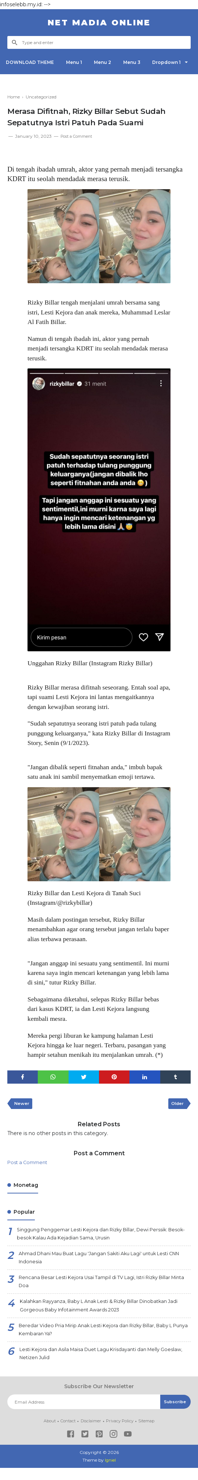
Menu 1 (78, 62)
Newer (22, 1105)
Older (176, 1105)
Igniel (110, 1472)
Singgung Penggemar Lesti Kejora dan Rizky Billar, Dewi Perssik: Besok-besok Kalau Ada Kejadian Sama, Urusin (100, 1237)
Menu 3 (141, 62)
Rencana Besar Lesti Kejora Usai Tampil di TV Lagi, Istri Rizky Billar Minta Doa (103, 1288)
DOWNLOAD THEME (31, 62)
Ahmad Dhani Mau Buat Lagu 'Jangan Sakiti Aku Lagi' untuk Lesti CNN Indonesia (103, 1262)
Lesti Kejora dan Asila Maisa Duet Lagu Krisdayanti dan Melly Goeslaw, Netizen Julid (96, 1365)
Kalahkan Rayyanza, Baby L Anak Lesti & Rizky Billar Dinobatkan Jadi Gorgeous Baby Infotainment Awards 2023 (101, 1314)
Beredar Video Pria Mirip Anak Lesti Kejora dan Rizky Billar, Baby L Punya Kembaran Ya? (103, 1339)
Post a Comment (78, 136)
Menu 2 (109, 62)
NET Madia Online (99, 23)
